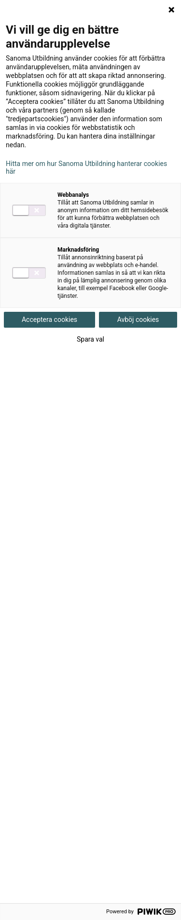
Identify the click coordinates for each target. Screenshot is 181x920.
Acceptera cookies (49, 319)
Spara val (90, 339)
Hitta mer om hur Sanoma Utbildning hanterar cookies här (86, 167)
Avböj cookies (138, 319)
